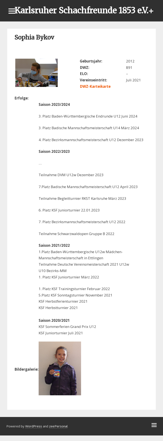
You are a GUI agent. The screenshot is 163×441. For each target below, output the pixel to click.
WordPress (33, 426)
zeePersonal (58, 426)
